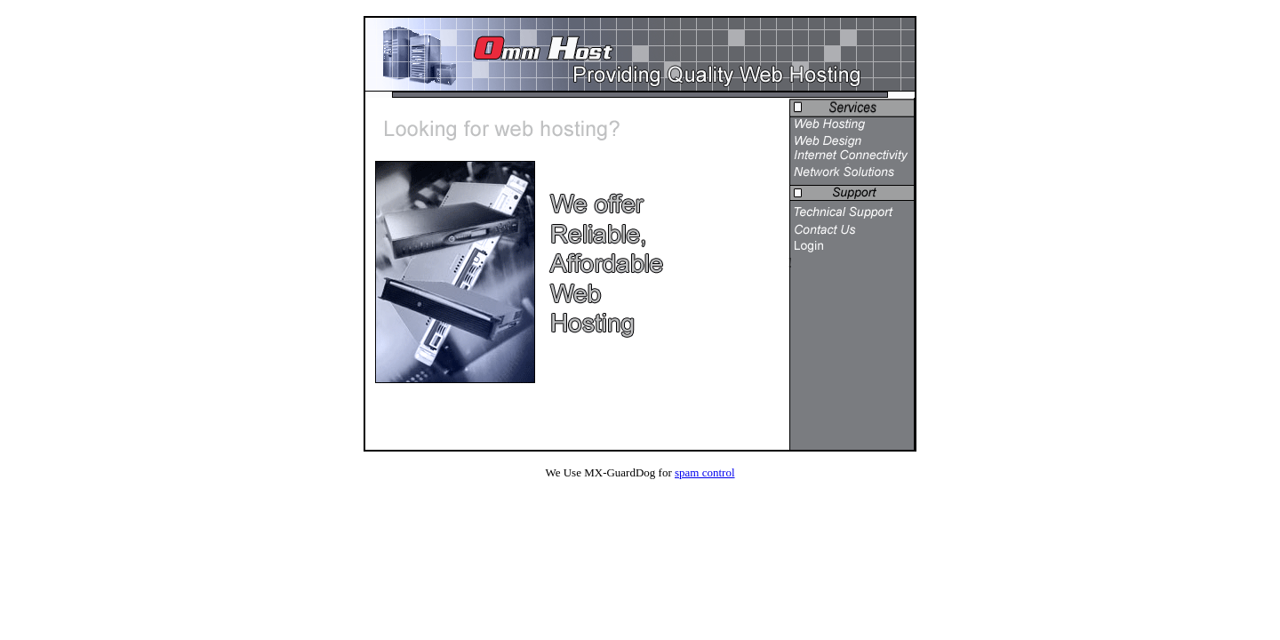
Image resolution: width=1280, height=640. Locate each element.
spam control (705, 472)
